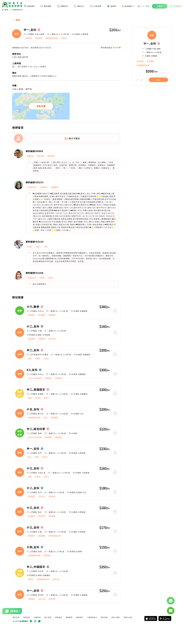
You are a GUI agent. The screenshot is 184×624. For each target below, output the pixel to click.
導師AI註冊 (128, 617)
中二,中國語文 (36, 567)
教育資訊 (26, 617)
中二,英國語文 (36, 389)
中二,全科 (33, 350)
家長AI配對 (115, 617)
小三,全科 (33, 468)
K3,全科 (32, 370)
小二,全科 (33, 326)
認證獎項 (37, 617)
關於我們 (16, 617)
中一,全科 (30, 30)
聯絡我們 (79, 617)
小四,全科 (33, 547)
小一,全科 (33, 590)
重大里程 (47, 617)
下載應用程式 (92, 617)
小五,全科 (33, 409)
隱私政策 (104, 617)
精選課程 (69, 617)
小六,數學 (33, 306)
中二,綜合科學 (36, 429)
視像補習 (58, 617)
